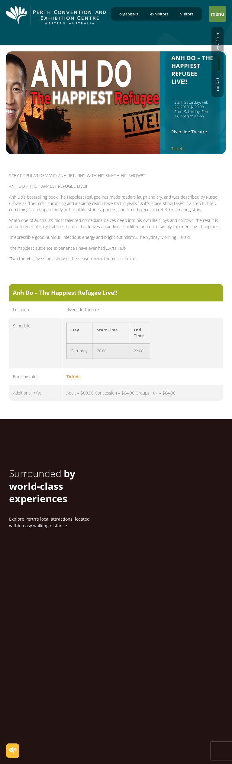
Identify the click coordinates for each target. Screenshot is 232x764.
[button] (217, 14)
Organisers (128, 14)
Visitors (186, 14)
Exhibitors (159, 14)
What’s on (217, 41)
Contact (217, 84)
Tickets (178, 148)
